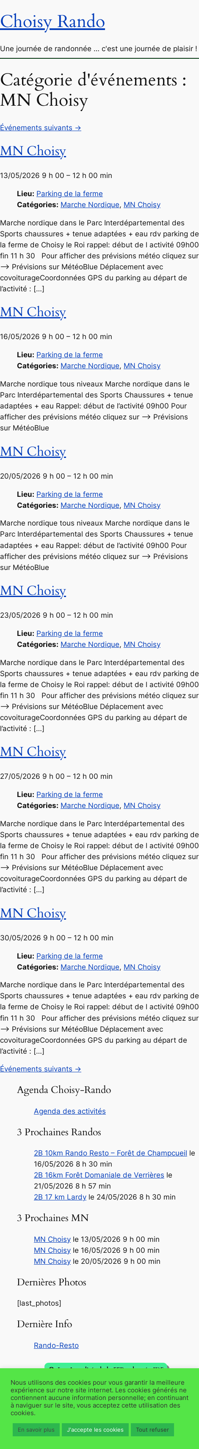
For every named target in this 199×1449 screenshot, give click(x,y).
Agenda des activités (70, 1111)
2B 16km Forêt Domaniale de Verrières (99, 1175)
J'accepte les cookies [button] (95, 1429)
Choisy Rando (52, 21)
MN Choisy (142, 204)
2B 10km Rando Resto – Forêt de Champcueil (110, 1153)
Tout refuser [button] (152, 1429)
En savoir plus (36, 1429)
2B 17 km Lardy (60, 1197)
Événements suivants (40, 127)
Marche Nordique (90, 204)
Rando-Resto (56, 1345)
